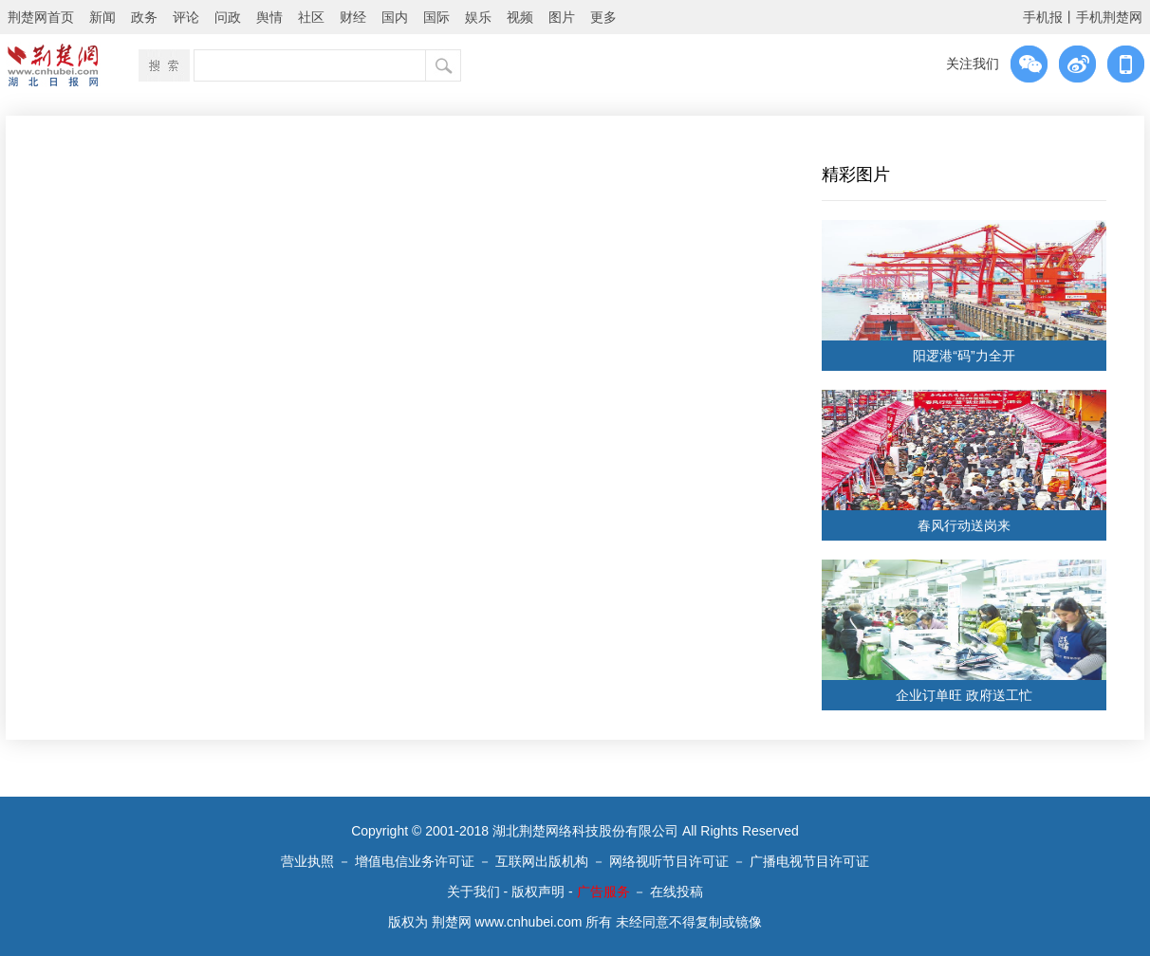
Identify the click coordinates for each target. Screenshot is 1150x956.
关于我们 (473, 891)
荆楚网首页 (41, 17)
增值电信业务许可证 (414, 861)
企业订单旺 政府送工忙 (964, 695)
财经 (353, 17)
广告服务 (603, 891)
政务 (144, 17)
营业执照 (307, 861)
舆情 (269, 17)
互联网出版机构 (541, 861)
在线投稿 (676, 891)
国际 (436, 17)
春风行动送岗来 (964, 525)
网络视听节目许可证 (669, 861)
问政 (227, 17)
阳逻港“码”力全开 (963, 355)
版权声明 (538, 891)
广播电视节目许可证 (809, 861)
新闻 (102, 17)
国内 (394, 17)
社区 (311, 17)
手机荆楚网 (1109, 17)
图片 (561, 17)
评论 (186, 17)
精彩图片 (856, 174)
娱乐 (478, 17)
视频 (520, 17)
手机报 (1043, 17)
